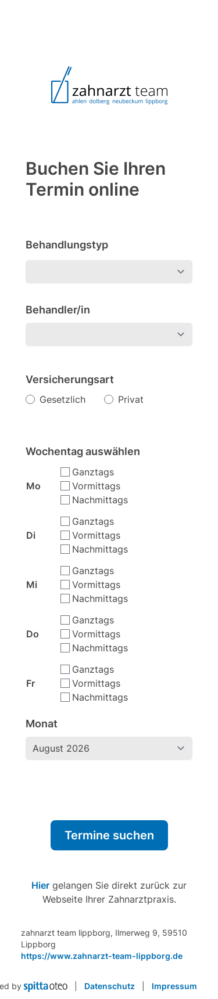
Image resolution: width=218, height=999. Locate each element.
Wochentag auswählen (83, 451)
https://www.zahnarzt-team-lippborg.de (102, 956)
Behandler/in (58, 310)
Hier (40, 885)
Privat (131, 399)
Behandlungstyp (67, 245)
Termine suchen (109, 835)
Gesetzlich (62, 399)
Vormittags (96, 486)
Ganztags (93, 472)
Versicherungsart (70, 379)
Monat (42, 723)
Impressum (174, 986)
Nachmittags (100, 500)
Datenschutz (109, 986)
